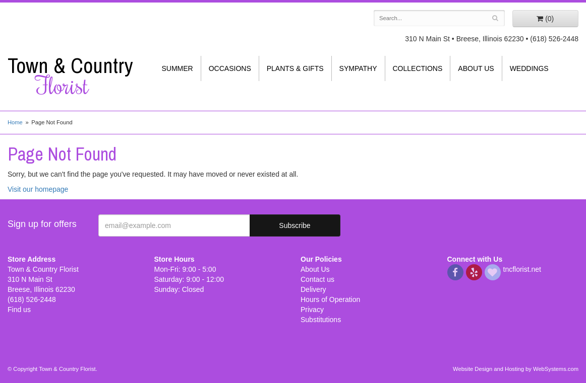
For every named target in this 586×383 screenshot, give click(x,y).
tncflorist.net (522, 269)
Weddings (529, 68)
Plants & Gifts (295, 68)
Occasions (230, 68)
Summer (177, 68)
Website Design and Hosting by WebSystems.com (515, 369)
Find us (19, 309)
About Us (476, 68)
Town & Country (73, 76)
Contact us (317, 279)
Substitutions (321, 320)
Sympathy (358, 68)
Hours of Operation (330, 299)
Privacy (312, 309)
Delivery (313, 289)
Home (15, 122)
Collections (418, 68)
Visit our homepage (38, 189)
